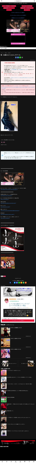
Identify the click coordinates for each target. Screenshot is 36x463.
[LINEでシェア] (20, 57)
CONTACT (18, 456)
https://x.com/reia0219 (5, 199)
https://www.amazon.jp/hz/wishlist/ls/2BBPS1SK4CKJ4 (10, 210)
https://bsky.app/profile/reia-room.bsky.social (8, 203)
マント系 (4, 88)
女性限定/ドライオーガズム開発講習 (18, 17)
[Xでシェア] (14, 57)
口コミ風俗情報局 (20, 43)
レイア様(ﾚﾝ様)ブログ (18, 1)
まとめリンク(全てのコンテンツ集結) (18, 12)
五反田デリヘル (15, 43)
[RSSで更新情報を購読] (26, 283)
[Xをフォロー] (12, 283)
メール (26, 69)
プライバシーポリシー (18, 457)
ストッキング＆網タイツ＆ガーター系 (18, 87)
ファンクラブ (6, 456)
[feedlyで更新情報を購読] (23, 283)
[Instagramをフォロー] (17, 283)
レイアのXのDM (14, 69)
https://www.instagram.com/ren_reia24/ (7, 214)
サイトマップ (30, 456)
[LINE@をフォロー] (19, 283)
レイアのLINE (20, 69)
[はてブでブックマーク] (18, 57)
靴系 (26, 87)
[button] (22, 57)
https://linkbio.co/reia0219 (5, 218)
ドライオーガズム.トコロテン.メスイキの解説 (18, 15)
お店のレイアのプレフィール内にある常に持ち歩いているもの (21, 77)
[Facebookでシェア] (16, 57)
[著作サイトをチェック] (10, 283)
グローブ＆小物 (31, 87)
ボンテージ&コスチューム (6, 87)
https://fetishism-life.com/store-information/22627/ (9, 189)
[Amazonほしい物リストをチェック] (21, 283)
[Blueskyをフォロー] (15, 283)
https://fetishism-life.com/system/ (6, 195)
